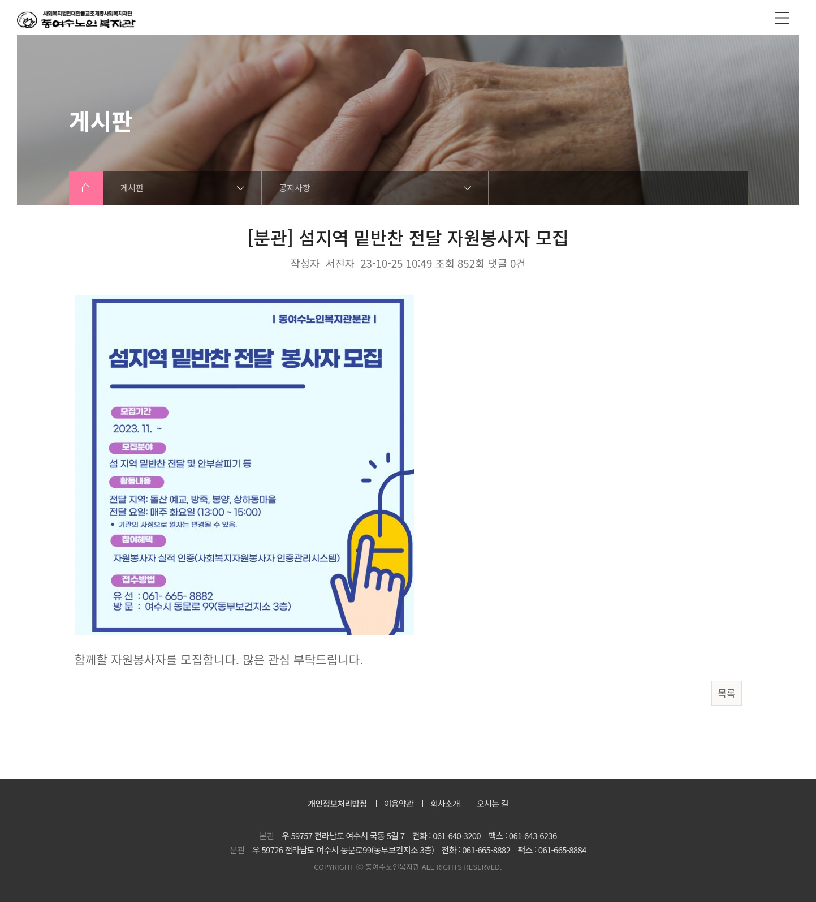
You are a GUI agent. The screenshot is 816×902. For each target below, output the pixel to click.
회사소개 (445, 803)
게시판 (132, 188)
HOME (86, 188)
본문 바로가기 (0, 0)
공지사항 (294, 188)
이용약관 (398, 803)
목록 (726, 693)
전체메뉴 (781, 17)
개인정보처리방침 (337, 803)
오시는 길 (492, 803)
